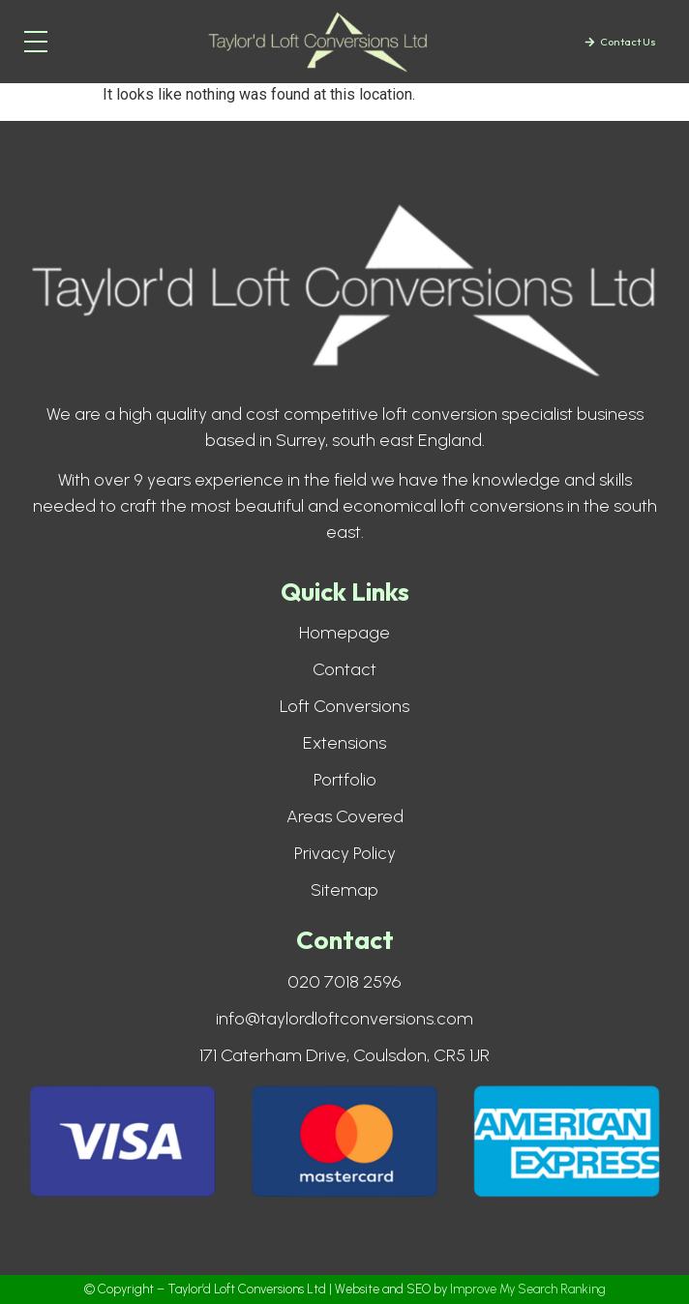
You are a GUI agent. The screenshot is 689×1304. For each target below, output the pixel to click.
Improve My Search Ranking (528, 1289)
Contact (344, 669)
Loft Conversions (344, 706)
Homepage (344, 632)
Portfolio (345, 779)
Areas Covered (345, 816)
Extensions (344, 743)
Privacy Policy (345, 853)
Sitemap (344, 890)
